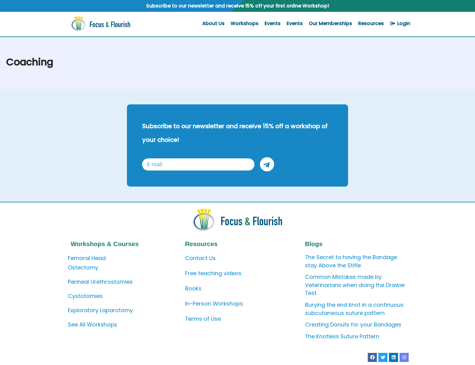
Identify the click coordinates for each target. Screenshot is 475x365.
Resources (371, 23)
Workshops (244, 23)
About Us (213, 23)
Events (272, 23)
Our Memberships (330, 23)
